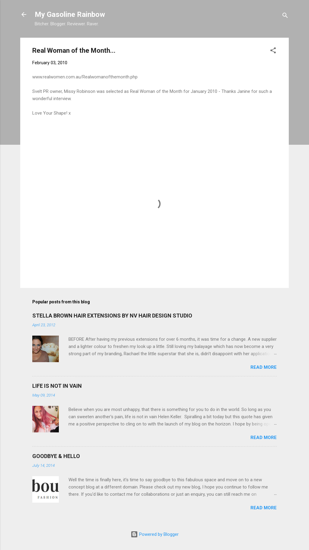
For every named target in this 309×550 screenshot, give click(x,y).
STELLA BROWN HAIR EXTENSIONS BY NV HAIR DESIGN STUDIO (112, 315)
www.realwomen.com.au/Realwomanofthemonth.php (85, 77)
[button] (273, 51)
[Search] (285, 16)
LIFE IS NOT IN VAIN (57, 386)
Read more (263, 367)
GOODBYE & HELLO (56, 456)
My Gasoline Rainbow (70, 14)
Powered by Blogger (155, 534)
